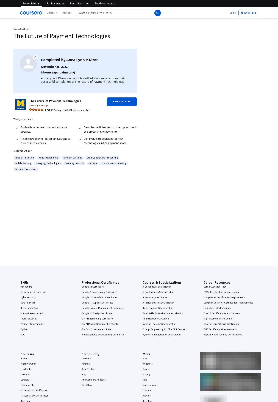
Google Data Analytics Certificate (99, 297)
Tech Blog (87, 385)
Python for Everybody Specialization (162, 335)
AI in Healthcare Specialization (158, 303)
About (24, 358)
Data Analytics (28, 303)
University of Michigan (39, 105)
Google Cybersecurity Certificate (99, 292)
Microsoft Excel (29, 319)
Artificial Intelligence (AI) (33, 292)
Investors (148, 364)
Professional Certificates (34, 390)
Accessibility (149, 385)
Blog (84, 374)
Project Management (32, 324)
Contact (147, 390)
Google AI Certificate (93, 287)
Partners (86, 364)
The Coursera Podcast (93, 380)
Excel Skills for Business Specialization (163, 313)
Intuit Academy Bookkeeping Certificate (103, 335)
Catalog (25, 380)
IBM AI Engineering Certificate (97, 319)
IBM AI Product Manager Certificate (100, 324)
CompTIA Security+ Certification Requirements (228, 303)
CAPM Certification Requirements (221, 292)
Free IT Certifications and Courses (222, 313)
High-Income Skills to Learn (218, 319)
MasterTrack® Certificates (34, 396)
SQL (23, 335)
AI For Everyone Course (155, 297)
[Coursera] (31, 13)
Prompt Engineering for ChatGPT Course (164, 329)
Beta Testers (89, 369)
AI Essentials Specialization (157, 287)
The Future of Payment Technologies (99, 82)
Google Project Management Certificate (103, 308)
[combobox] (115, 13)
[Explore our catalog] (52, 13)
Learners (86, 358)
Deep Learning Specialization (158, 308)
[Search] (157, 13)
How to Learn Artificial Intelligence (222, 324)
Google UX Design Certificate (97, 313)
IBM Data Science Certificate (97, 329)
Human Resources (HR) (33, 313)
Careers (25, 374)
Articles (147, 396)
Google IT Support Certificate (97, 303)
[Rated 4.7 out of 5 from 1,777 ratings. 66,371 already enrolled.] (66, 110)
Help (145, 380)
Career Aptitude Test (215, 287)
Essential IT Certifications (217, 308)
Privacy (146, 374)
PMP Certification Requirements (220, 329)
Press (146, 358)
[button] (67, 13)
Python (24, 329)
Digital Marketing (29, 308)
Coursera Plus (28, 385)
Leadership (26, 369)
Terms (146, 369)
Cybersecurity (28, 297)
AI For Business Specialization (158, 292)
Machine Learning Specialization (159, 324)
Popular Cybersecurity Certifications (223, 335)
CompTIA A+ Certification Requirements (225, 297)
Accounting (26, 287)
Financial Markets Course (156, 319)
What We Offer (28, 364)
